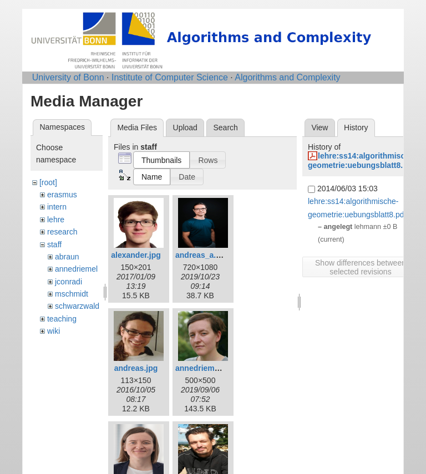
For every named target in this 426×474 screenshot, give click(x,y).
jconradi (68, 281)
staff (54, 244)
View (319, 127)
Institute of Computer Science (169, 77)
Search (225, 127)
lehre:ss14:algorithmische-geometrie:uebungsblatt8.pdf (362, 160)
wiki (53, 331)
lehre (55, 219)
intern (57, 206)
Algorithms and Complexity (287, 77)
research (62, 231)
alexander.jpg (135, 255)
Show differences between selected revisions (360, 267)
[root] (48, 182)
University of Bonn (68, 77)
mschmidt (71, 293)
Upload (185, 127)
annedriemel (76, 268)
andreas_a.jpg (201, 255)
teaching (62, 318)
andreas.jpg (136, 368)
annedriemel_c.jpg (209, 368)
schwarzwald (77, 306)
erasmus (62, 194)
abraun (67, 256)
